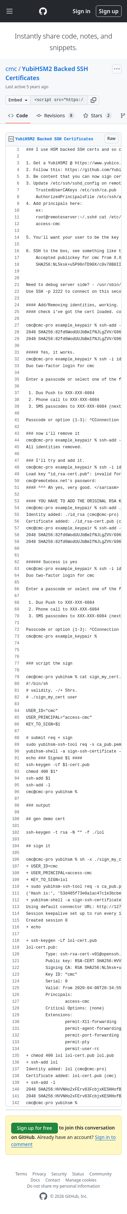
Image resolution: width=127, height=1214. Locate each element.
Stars (97, 115)
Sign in (81, 11)
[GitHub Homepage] (43, 1196)
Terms (21, 1174)
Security (59, 1174)
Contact (52, 1180)
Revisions (55, 115)
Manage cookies (80, 1180)
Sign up (109, 11)
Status (78, 1174)
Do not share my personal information (63, 1186)
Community (100, 1174)
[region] (63, 626)
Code (18, 115)
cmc (11, 69)
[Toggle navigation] (9, 11)
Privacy (39, 1174)
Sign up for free (34, 1128)
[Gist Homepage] (43, 11)
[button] (93, 100)
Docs (35, 1180)
